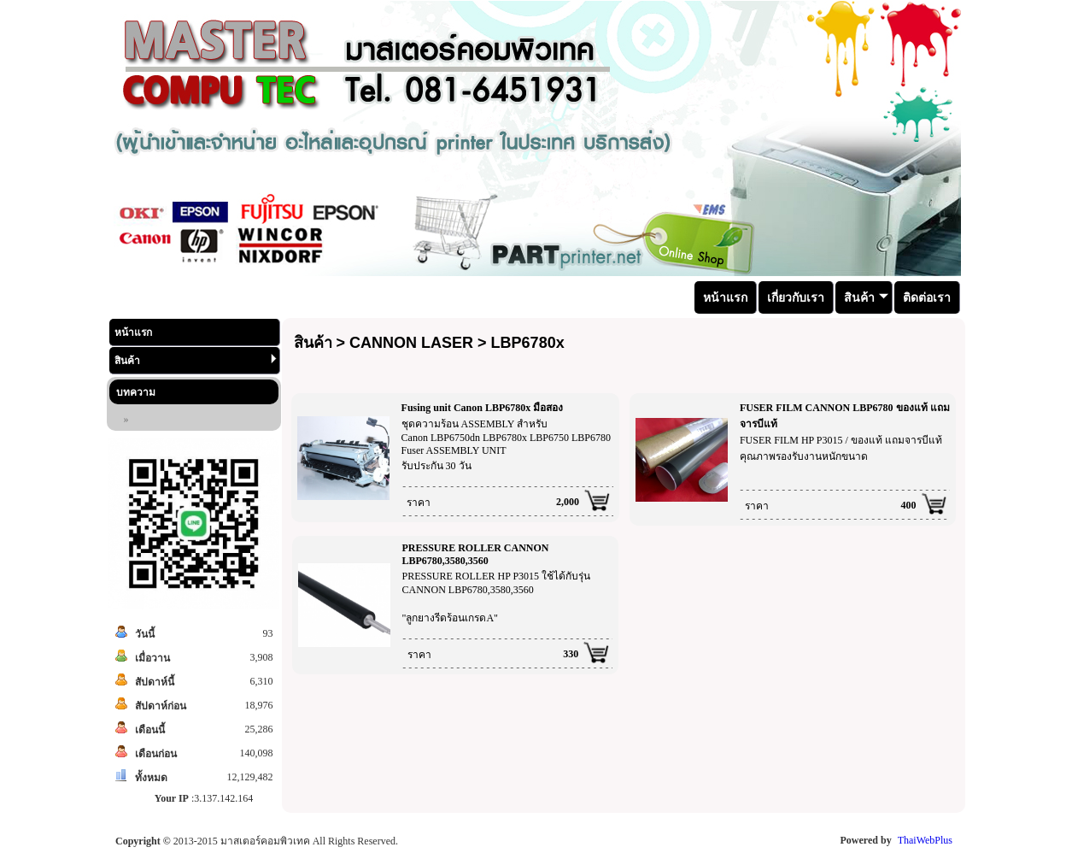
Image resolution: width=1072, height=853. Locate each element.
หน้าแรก (133, 332)
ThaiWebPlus (925, 840)
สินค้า (195, 360)
